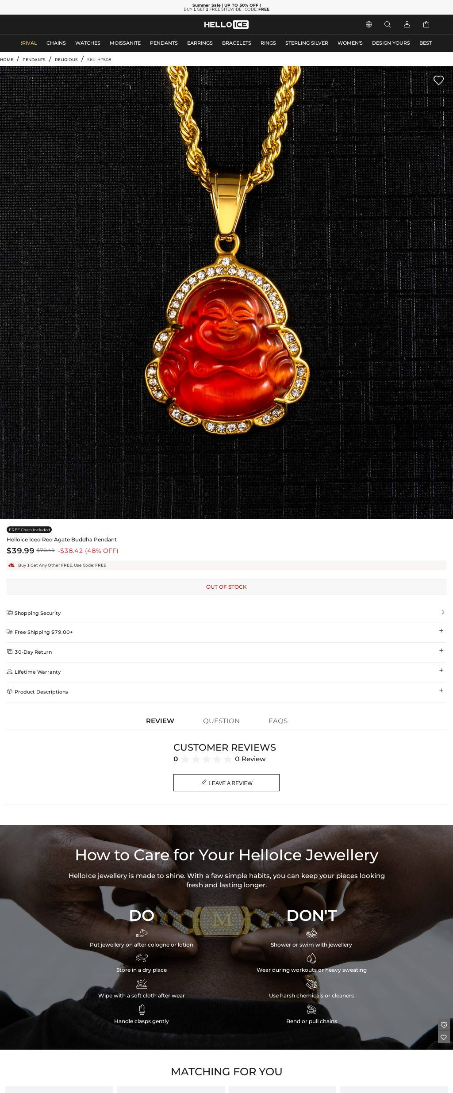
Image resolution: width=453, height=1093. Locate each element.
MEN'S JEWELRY (42, 24)
